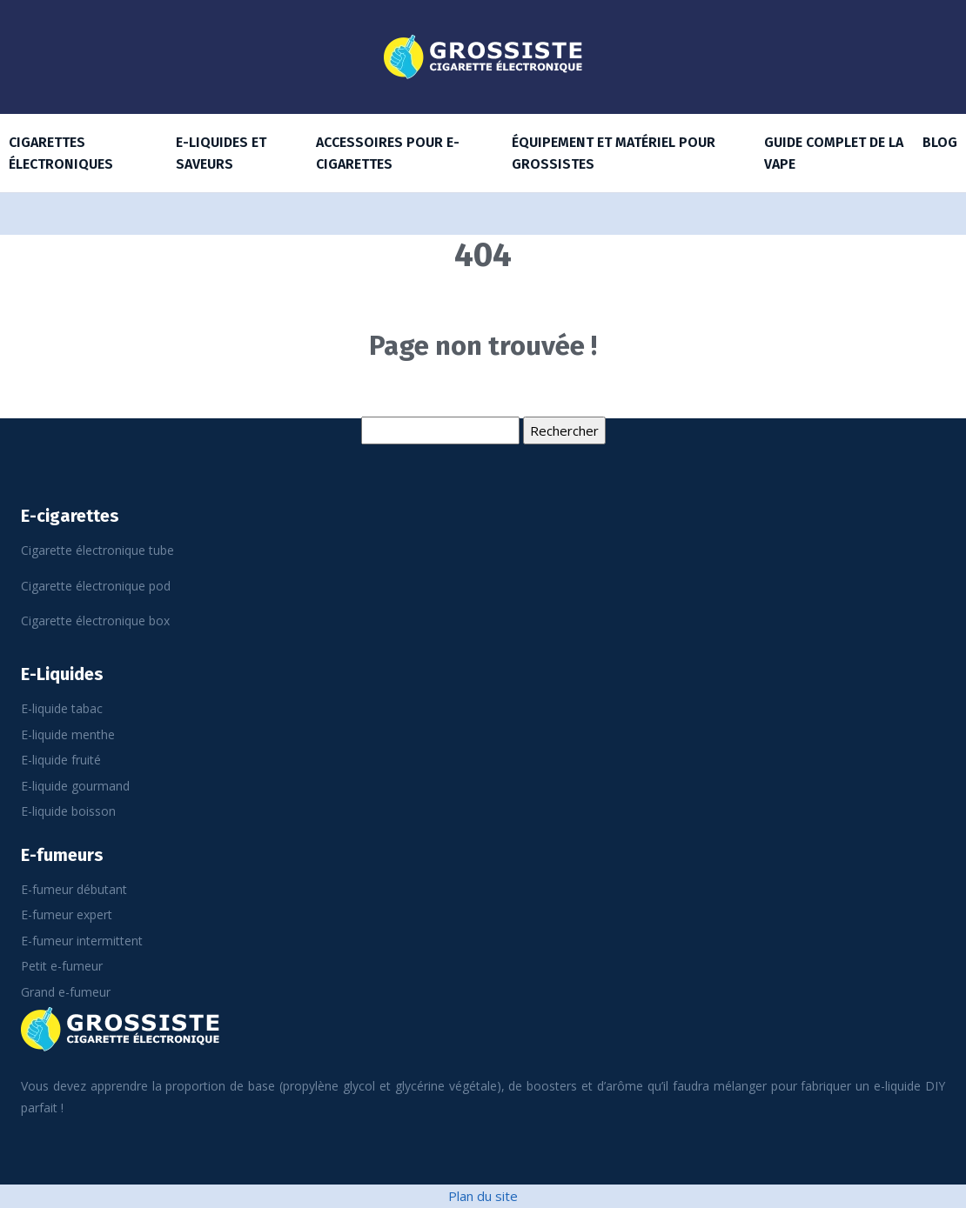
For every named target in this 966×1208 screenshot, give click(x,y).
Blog (939, 142)
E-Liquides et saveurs (221, 153)
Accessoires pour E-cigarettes (388, 153)
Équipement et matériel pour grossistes (613, 153)
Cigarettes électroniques (61, 153)
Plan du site (483, 1196)
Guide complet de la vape (833, 153)
